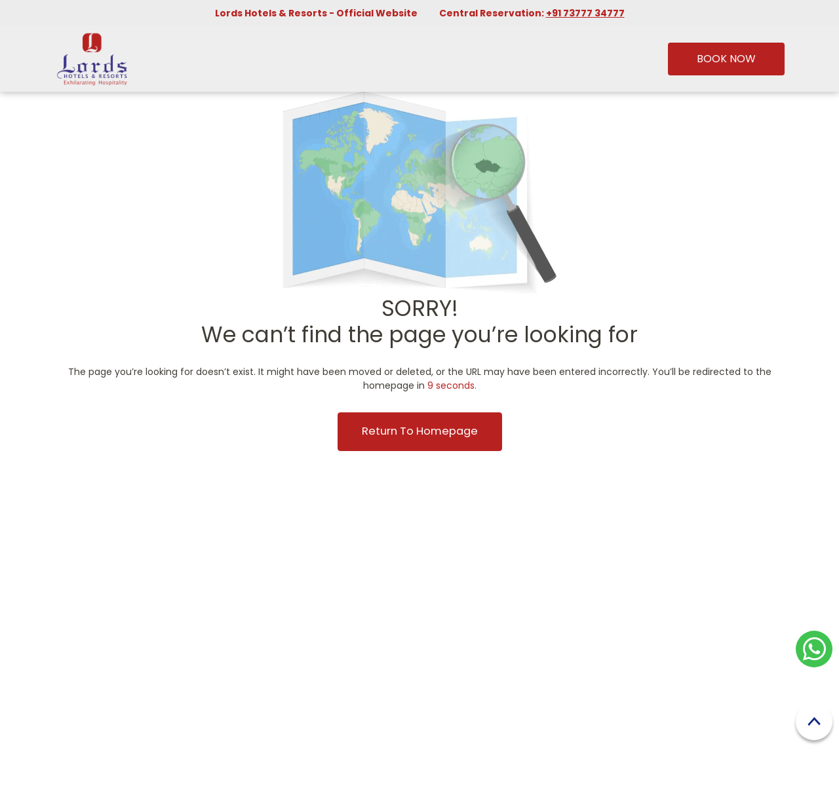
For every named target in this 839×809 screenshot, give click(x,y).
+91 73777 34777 (585, 13)
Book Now (726, 58)
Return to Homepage (420, 431)
